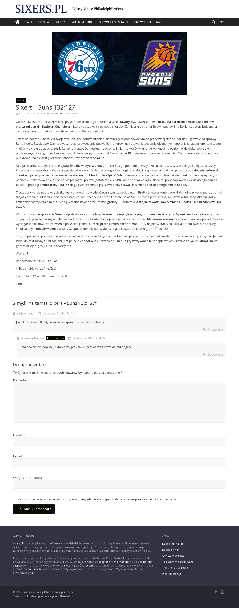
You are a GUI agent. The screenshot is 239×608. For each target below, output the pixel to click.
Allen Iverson (82, 22)
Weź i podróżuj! (171, 573)
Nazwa (19, 435)
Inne (159, 22)
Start (28, 22)
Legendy (59, 22)
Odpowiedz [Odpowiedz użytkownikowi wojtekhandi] (215, 330)
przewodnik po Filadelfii (27, 569)
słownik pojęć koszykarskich (81, 565)
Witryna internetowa (27, 478)
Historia (43, 22)
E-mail (18, 456)
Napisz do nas (170, 550)
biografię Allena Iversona (114, 562)
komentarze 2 (69, 113)
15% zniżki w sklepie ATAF (178, 562)
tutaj (31, 573)
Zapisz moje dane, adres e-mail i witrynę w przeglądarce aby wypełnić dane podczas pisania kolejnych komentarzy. (97, 499)
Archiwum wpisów (173, 556)
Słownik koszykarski (114, 22)
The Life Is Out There (175, 567)
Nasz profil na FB (172, 544)
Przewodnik (142, 22)
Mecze (21, 100)
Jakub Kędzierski (49, 113)
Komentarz (21, 380)
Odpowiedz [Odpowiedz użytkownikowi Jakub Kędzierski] (215, 354)
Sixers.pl (18, 543)
